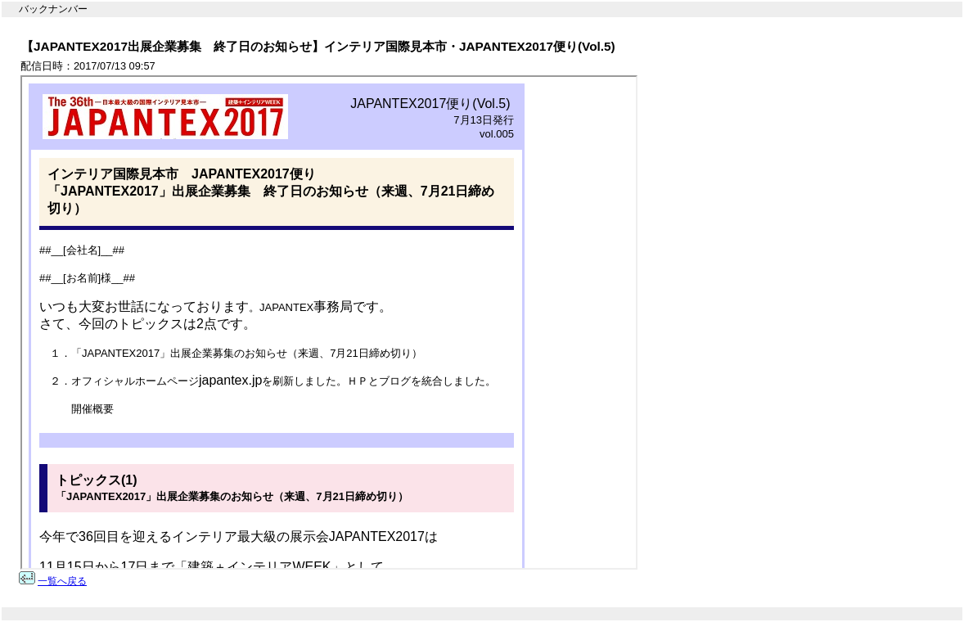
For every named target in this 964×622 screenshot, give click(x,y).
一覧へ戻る (62, 581)
